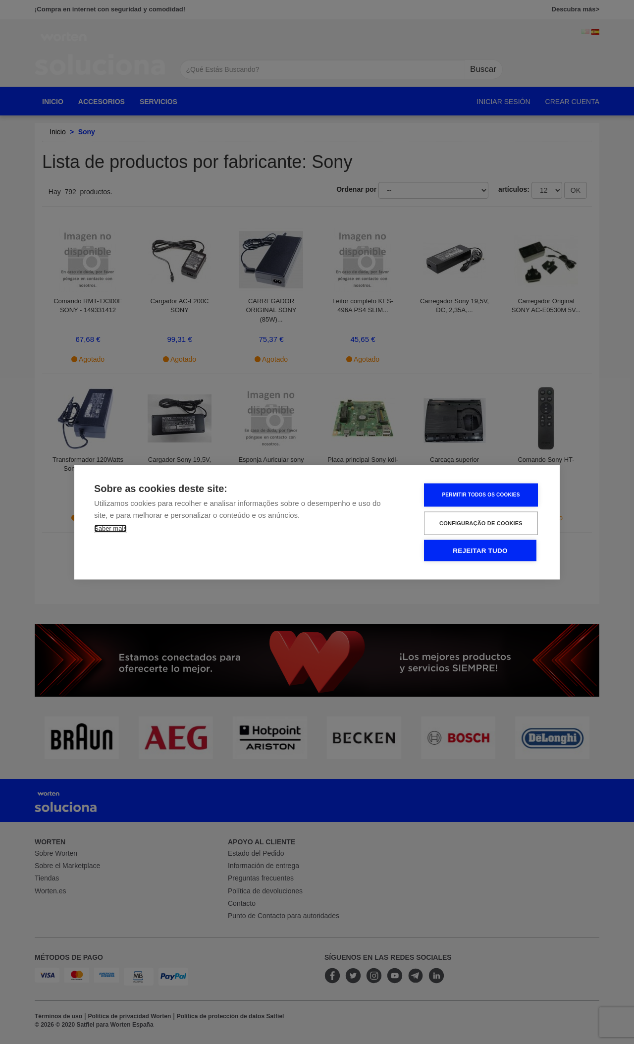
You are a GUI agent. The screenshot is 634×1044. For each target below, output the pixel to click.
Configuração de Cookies (481, 523)
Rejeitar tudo (480, 550)
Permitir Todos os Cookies (481, 494)
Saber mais (110, 528)
